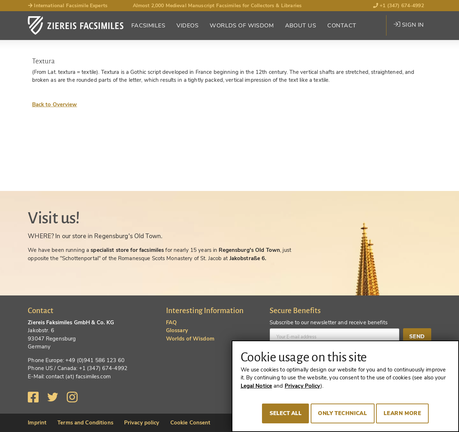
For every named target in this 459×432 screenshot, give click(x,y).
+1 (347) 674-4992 (398, 5)
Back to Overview (54, 104)
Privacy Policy (302, 385)
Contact (341, 26)
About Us (300, 26)
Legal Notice (256, 385)
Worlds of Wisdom (242, 26)
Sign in (409, 25)
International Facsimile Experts (68, 5)
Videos (187, 26)
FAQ (171, 322)
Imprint (37, 422)
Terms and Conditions (85, 422)
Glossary (177, 330)
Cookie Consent (190, 422)
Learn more (402, 413)
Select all (286, 413)
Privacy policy (141, 422)
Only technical (342, 413)
